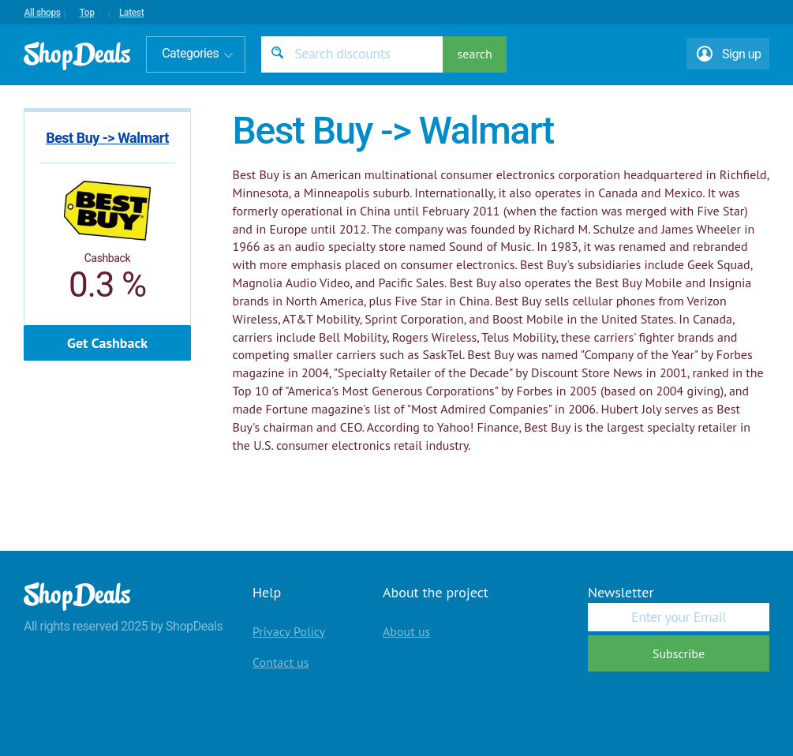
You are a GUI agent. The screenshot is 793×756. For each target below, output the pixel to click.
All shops (42, 12)
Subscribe (679, 653)
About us (406, 631)
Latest (131, 12)
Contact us (280, 662)
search (475, 54)
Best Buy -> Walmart (107, 137)
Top (87, 12)
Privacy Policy (288, 631)
